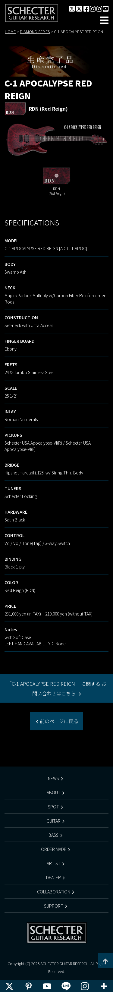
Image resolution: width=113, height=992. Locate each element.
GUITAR (53, 821)
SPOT (53, 807)
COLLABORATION (53, 892)
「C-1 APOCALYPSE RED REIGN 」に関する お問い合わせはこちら (56, 688)
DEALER (53, 877)
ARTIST (54, 863)
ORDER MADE (53, 849)
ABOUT (54, 792)
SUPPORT (53, 906)
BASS (53, 835)
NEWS (53, 778)
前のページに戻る (58, 721)
